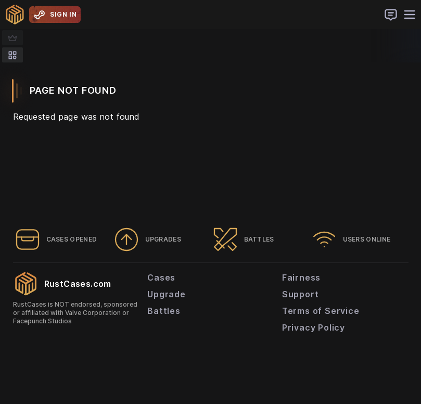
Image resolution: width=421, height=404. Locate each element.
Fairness (301, 277)
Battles (164, 311)
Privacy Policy (313, 327)
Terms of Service (321, 311)
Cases (161, 277)
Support (300, 294)
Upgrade (166, 294)
